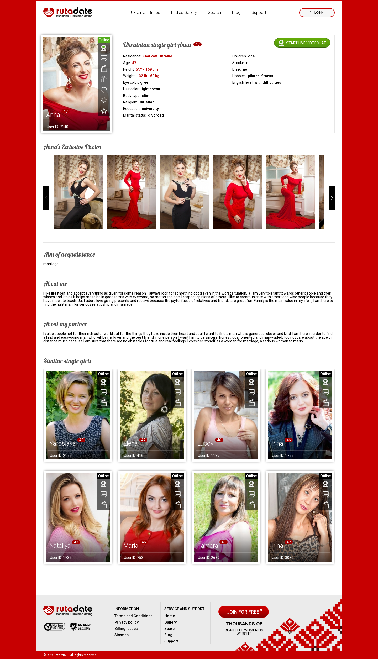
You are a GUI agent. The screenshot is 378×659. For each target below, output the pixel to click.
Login (318, 12)
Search (214, 12)
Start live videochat (306, 43)
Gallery (170, 622)
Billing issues (126, 628)
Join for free (243, 612)
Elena (130, 443)
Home (169, 616)
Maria (130, 545)
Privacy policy (126, 622)
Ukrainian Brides (145, 12)
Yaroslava (62, 443)
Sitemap (121, 635)
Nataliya (60, 545)
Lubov (205, 443)
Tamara (207, 545)
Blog (236, 12)
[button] (46, 198)
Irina (277, 443)
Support (258, 12)
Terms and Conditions (133, 616)
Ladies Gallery (184, 12)
